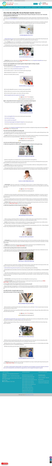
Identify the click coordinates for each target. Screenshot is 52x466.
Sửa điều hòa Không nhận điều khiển (28, 376)
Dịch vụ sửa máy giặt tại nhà (10, 116)
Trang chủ (4, 7)
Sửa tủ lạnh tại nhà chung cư (10, 118)
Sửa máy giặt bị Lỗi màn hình (27, 385)
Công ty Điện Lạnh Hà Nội (29, 394)
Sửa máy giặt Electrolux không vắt (28, 381)
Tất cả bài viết (7, 9)
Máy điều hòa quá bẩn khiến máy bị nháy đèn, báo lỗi (14, 318)
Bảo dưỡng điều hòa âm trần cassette (12, 95)
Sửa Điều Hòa (10, 7)
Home (3, 9)
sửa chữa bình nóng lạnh (39, 366)
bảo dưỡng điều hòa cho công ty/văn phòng (21, 66)
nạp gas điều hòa (24, 367)
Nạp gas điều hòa (45, 7)
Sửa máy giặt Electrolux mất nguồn (28, 378)
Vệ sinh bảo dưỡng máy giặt (9, 122)
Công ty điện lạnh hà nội (9, 38)
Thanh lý (39, 7)
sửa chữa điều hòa (25, 366)
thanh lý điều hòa (18, 367)
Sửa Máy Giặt (21, 7)
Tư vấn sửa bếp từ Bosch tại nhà (27, 388)
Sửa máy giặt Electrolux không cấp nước (29, 384)
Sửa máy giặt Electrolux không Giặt (28, 382)
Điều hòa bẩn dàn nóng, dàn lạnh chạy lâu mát (13, 267)
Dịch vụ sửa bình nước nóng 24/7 (10, 120)
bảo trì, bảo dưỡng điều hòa (13, 18)
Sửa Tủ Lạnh (16, 7)
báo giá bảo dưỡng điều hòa (38, 60)
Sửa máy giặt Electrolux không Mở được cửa (29, 379)
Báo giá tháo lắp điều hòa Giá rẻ (27, 390)
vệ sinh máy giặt (30, 367)
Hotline (44, 2)
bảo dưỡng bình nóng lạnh (19, 122)
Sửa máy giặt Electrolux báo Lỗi (27, 387)
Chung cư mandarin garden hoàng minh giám (13, 366)
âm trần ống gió (21, 95)
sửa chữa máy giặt (32, 366)
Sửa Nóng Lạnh (28, 7)
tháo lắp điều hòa (11, 367)
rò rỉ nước (36, 306)
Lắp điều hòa (34, 7)
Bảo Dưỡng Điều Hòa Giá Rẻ (14, 9)
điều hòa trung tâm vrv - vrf (20, 68)
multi (14, 68)
